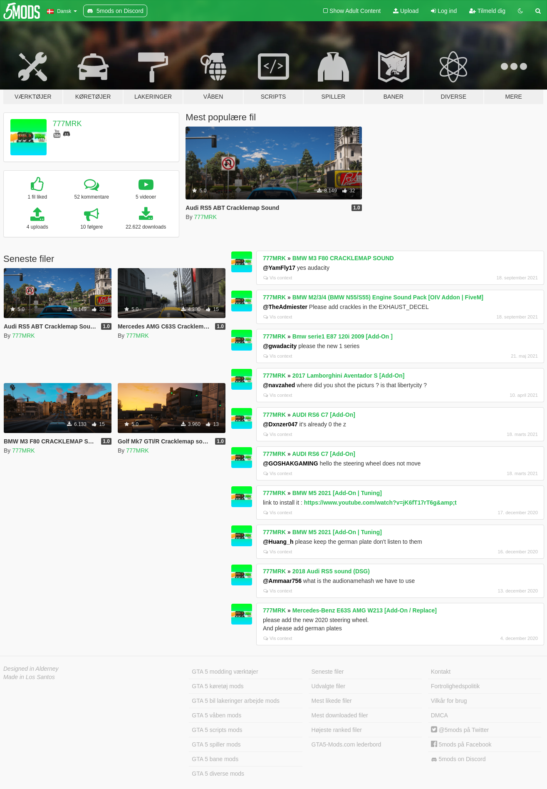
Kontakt (440, 671)
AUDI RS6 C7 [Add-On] (323, 414)
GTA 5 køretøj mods (217, 686)
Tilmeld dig (487, 10)
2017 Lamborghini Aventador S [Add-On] (348, 375)
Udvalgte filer (329, 686)
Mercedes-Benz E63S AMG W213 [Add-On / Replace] (364, 610)
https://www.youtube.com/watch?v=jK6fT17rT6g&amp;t (380, 502)
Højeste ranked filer (337, 730)
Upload (405, 10)
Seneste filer (328, 671)
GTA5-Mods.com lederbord (346, 744)
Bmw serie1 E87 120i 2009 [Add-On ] (342, 336)
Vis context (277, 277)
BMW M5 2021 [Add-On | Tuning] (337, 493)
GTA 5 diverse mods (218, 773)
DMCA (439, 715)
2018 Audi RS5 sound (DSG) (331, 571)
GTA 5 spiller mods (216, 744)
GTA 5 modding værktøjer (225, 671)
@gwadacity (280, 346)
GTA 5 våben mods (216, 715)
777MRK (67, 123)
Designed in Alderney (31, 668)
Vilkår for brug (449, 700)
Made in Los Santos (29, 677)
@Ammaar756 (282, 580)
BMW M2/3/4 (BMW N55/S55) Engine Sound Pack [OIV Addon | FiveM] (387, 297)
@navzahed (279, 385)
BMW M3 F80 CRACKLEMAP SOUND (343, 258)
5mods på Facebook (461, 744)
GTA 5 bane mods (215, 759)
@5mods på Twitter (460, 730)
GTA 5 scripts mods (217, 730)
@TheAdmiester (285, 307)
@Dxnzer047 (280, 424)
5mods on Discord (458, 759)
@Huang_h (278, 541)
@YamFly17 (279, 267)
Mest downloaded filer (340, 715)
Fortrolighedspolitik (455, 686)
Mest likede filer (332, 700)
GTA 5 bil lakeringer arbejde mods (236, 700)
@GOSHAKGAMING (290, 463)
